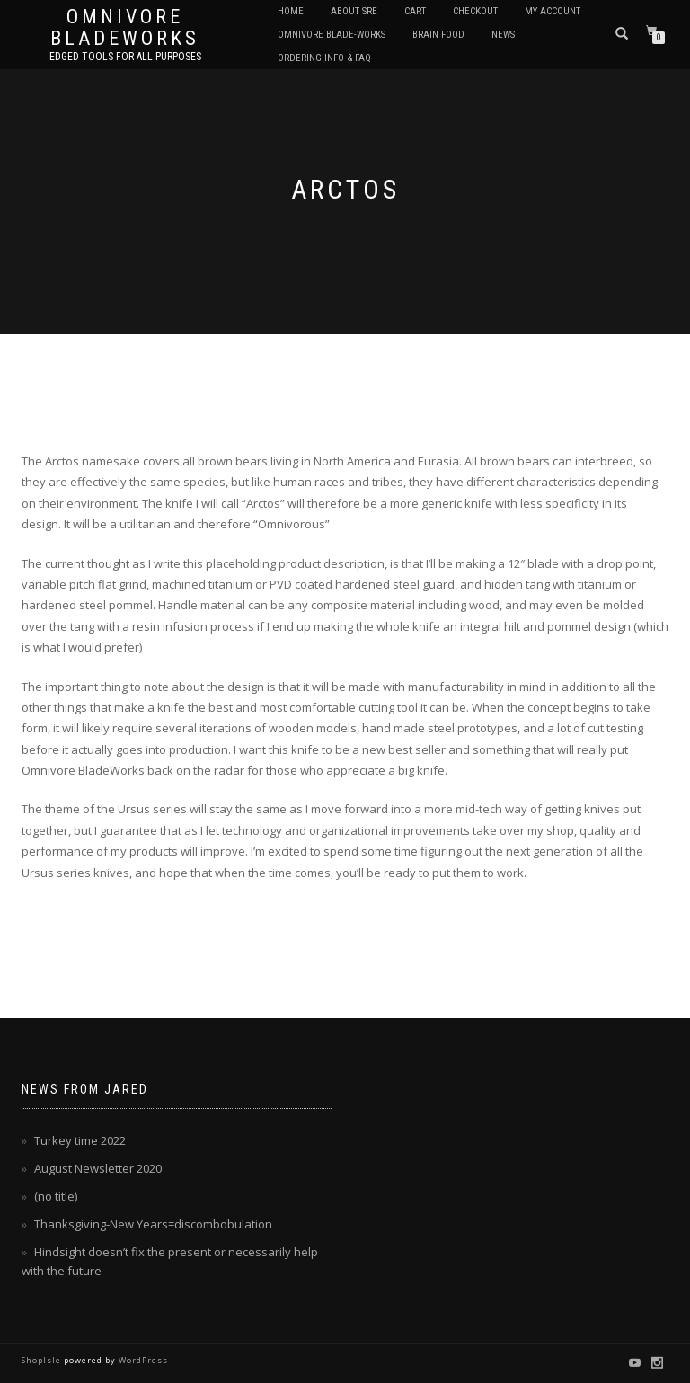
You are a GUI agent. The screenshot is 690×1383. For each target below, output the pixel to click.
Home (291, 11)
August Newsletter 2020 (98, 1168)
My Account (552, 11)
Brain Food (438, 34)
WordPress (142, 1360)
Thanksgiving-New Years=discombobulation (153, 1224)
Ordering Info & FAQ (324, 58)
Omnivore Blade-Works (331, 34)
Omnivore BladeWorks (124, 27)
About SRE (354, 11)
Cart (415, 11)
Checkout (475, 11)
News (503, 34)
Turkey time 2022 (80, 1140)
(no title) (55, 1196)
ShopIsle (43, 1360)
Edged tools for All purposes (125, 56)
